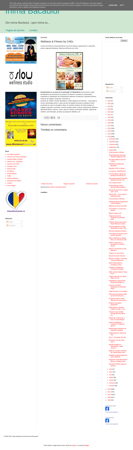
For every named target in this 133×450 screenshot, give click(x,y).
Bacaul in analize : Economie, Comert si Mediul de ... (118, 259)
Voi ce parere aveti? (115, 183)
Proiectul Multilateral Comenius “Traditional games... (116, 324)
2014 (109, 134)
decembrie (112, 139)
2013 (109, 136)
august (111, 150)
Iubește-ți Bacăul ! (12, 178)
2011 (109, 392)
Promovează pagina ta (111, 412)
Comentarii (11, 225)
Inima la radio (11, 169)
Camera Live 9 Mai (13, 164)
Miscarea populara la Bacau (117, 231)
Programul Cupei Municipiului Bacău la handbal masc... (118, 360)
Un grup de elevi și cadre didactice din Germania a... (118, 299)
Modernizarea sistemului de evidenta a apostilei (117, 329)
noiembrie (112, 142)
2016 (109, 128)
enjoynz (74, 445)
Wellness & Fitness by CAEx (118, 206)
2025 (109, 103)
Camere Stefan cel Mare (14, 159)
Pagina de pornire (15, 30)
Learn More (113, 5)
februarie (112, 383)
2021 (109, 114)
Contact (33, 30)
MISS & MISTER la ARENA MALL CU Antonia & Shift (117, 239)
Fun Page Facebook (13, 154)
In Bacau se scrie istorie (116, 253)
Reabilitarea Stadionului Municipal (116, 164)
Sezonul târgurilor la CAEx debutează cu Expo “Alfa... (118, 227)
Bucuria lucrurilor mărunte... (117, 256)
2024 (109, 106)
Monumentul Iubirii (110, 406)
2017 (109, 125)
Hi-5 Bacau (10, 171)
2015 (109, 131)
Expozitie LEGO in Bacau (117, 168)
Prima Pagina (11, 185)
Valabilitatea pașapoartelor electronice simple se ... (117, 281)
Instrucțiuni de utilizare (14, 181)
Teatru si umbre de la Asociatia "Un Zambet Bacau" (116, 244)
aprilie (111, 377)
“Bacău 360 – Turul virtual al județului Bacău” (117, 195)
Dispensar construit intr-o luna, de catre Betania (117, 318)
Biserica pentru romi (115, 213)
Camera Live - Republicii (14, 161)
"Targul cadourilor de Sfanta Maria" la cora (117, 277)
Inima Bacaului (109, 417)
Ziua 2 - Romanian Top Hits (117, 337)
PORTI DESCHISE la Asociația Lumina (115, 264)
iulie (110, 369)
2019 (109, 120)
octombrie (112, 144)
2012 (109, 389)
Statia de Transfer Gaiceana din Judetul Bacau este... (117, 351)
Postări (10, 222)
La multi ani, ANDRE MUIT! (117, 171)
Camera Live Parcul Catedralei (16, 157)
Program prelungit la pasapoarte (115, 303)
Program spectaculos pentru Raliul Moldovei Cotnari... (118, 223)
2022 (109, 112)
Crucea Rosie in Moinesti (117, 199)
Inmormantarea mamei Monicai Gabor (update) (117, 186)
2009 (109, 397)
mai (110, 375)
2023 (109, 109)
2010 (109, 394)
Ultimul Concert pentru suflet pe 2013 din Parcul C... (118, 295)
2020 (109, 117)
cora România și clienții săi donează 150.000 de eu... (118, 174)
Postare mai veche (92, 184)
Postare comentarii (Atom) (58, 187)
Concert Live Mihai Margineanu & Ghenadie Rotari (117, 286)
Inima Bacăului (32, 10)
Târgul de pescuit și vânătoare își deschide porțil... (117, 217)
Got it (122, 5)
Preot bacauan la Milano (116, 152)
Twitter (9, 176)
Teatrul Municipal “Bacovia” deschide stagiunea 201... (118, 156)
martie (111, 380)
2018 (109, 123)
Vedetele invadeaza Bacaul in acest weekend (118, 356)
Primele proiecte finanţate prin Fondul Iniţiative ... (118, 202)
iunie (111, 372)
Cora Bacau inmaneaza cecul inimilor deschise (118, 234)
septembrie (113, 147)
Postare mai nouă (46, 184)
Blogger (86, 445)
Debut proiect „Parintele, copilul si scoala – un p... (117, 308)
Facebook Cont (12, 166)
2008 (109, 400)
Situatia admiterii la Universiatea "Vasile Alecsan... (116, 346)
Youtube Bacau (12, 173)
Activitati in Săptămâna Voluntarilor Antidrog (116, 268)
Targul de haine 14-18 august (118, 291)
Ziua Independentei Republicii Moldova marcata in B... (118, 179)
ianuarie (112, 385)
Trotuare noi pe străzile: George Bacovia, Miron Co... (117, 313)
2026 (109, 101)
